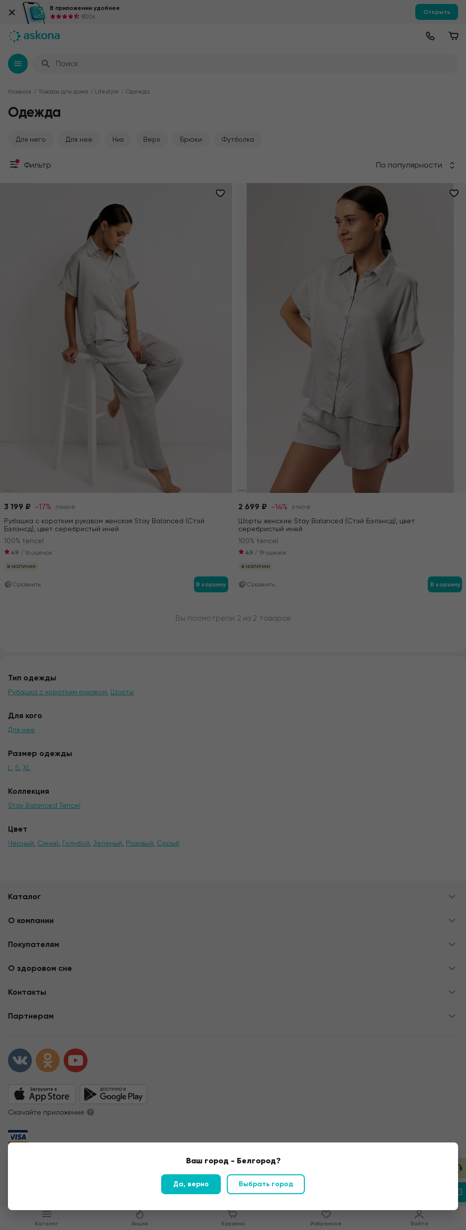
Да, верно (191, 1184)
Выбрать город (266, 1184)
